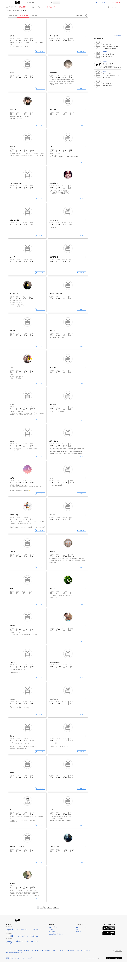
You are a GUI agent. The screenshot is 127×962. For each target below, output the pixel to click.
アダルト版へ (116, 2)
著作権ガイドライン (50, 950)
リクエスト (52, 931)
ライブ (11, 958)
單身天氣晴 (53, 72)
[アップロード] (11, 6)
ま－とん (52, 588)
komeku (52, 551)
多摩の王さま (14, 515)
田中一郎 (12, 146)
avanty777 (13, 109)
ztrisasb (52, 515)
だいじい (12, 662)
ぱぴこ (12, 478)
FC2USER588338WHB (56, 293)
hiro (11, 809)
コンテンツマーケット (20, 958)
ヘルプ (51, 929)
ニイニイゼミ (53, 36)
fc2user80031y (14, 220)
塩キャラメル (53, 441)
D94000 (105, 51)
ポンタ (51, 809)
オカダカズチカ (54, 846)
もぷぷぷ (12, 404)
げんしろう (53, 109)
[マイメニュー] (113, 6)
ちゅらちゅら (53, 220)
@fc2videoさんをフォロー (115, 957)
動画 (7, 958)
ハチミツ (52, 330)
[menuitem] (33, 6)
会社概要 (26, 950)
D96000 (105, 81)
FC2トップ (9, 950)
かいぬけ (12, 36)
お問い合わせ (18, 950)
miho (51, 478)
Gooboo (12, 551)
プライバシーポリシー (37, 950)
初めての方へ (53, 927)
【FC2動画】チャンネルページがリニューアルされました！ (22, 936)
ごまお (12, 736)
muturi (12, 441)
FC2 (10, 2)
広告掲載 (61, 950)
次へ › (49, 907)
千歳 (50, 146)
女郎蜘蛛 (12, 883)
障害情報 (78, 931)
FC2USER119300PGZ (108, 42)
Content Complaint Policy (83, 950)
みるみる (12, 625)
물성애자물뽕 (53, 257)
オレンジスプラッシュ (17, 846)
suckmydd (52, 367)
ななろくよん (53, 183)
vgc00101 (13, 72)
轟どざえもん (14, 293)
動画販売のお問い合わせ (56, 934)
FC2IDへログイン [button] (102, 2)
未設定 (12, 772)
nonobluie (52, 404)
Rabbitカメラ (106, 61)
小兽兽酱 (12, 330)
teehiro (104, 71)
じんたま (12, 699)
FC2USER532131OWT (12, 10)
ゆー (11, 367)
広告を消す (118, 35)
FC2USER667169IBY (16, 183)
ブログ (30, 958)
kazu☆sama (53, 699)
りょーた (12, 257)
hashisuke (52, 736)
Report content (70, 950)
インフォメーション (81, 927)
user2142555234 (54, 662)
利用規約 (78, 929)
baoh (11, 588)
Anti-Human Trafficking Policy (14, 952)
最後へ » (56, 907)
